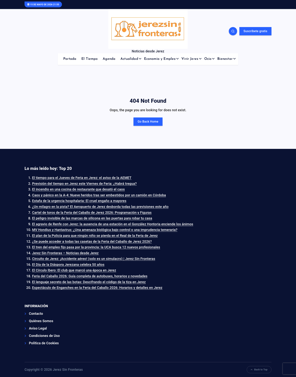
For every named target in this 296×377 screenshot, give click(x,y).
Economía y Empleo (160, 59)
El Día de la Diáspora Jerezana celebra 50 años (68, 265)
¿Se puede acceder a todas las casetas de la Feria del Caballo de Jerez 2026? (92, 241)
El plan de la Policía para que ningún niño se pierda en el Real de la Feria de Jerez (95, 236)
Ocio (208, 59)
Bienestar (225, 59)
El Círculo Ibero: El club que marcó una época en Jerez (74, 270)
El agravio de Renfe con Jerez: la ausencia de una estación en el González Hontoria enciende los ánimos (112, 224)
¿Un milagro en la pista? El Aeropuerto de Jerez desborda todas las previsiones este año (100, 207)
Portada (69, 59)
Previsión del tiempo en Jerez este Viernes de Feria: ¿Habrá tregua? (84, 184)
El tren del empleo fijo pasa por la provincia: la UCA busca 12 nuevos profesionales (96, 247)
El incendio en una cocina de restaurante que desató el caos (78, 189)
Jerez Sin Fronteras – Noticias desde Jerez (65, 253)
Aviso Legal (38, 328)
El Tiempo (89, 59)
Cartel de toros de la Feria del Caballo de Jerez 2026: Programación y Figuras (92, 213)
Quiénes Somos (41, 321)
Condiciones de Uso (44, 336)
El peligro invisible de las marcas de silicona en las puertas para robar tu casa (92, 218)
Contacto (36, 314)
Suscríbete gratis (255, 31)
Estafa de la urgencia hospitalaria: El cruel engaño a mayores (79, 201)
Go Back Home (148, 121)
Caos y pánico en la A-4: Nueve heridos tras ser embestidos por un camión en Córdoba (99, 195)
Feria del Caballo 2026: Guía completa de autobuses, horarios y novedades (89, 276)
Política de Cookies (44, 343)
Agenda (109, 59)
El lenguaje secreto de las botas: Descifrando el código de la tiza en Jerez (89, 282)
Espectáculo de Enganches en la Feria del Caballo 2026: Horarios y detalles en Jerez (97, 288)
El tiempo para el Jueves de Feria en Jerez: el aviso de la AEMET (82, 178)
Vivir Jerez (189, 59)
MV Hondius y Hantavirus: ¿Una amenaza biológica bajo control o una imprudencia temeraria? (104, 230)
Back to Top (259, 369)
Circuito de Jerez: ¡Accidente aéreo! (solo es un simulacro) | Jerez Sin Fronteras (93, 259)
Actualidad (129, 59)
